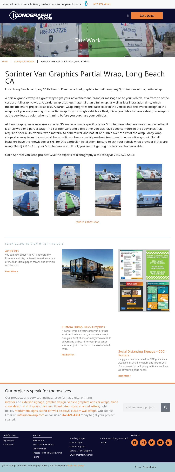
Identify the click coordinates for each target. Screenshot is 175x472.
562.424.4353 (101, 4)
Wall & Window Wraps (43, 444)
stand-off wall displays (54, 411)
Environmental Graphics (81, 454)
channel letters (89, 406)
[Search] (165, 407)
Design (103, 442)
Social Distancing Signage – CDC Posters (141, 353)
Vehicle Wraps (39, 448)
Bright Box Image (75, 465)
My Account (9, 440)
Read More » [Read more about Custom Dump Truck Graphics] (68, 354)
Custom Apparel (77, 446)
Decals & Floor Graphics (81, 450)
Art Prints (12, 251)
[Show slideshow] (87, 222)
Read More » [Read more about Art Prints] (11, 271)
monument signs (26, 411)
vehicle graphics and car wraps (88, 402)
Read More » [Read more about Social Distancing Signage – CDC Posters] (124, 375)
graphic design (56, 402)
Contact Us (8, 444)
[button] (128, 16)
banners (47, 406)
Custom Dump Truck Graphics (83, 327)
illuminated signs (65, 406)
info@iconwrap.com (30, 415)
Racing (36, 456)
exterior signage (33, 402)
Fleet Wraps (38, 440)
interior (10, 402)
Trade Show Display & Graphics (115, 438)
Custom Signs (76, 442)
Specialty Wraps (77, 438)
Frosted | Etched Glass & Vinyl (47, 452)
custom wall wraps (83, 411)
